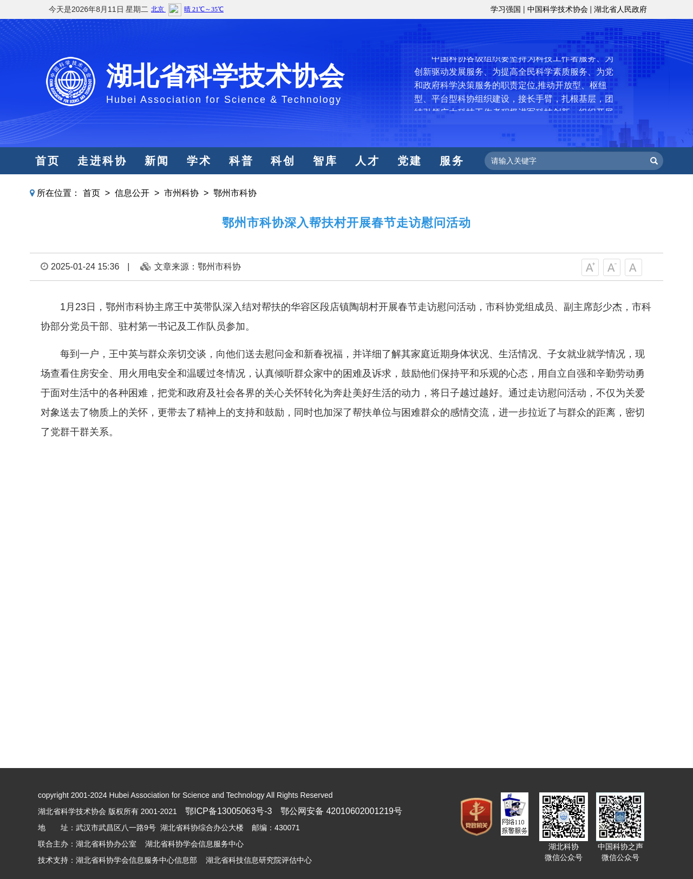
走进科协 (102, 161)
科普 (241, 161)
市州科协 (181, 193)
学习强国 (506, 9)
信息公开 (132, 193)
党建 (409, 161)
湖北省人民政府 (620, 9)
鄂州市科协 (235, 193)
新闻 (157, 161)
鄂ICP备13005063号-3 (228, 811)
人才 (367, 161)
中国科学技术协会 (557, 9)
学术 (199, 161)
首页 (47, 161)
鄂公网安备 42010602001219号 (341, 811)
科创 (283, 161)
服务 (452, 161)
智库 (325, 161)
